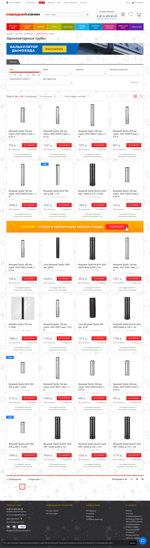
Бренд (45, 69)
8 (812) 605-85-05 (107, 16)
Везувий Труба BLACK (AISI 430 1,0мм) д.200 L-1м (57, 445)
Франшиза (90, 516)
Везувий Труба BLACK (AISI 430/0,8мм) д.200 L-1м (92, 266)
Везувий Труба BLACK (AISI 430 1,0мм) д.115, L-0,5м (92, 192)
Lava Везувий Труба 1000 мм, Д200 (56, 266)
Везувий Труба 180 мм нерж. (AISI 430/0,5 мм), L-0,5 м (22, 267)
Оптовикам (90, 513)
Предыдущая (15, 479)
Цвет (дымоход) (49, 79)
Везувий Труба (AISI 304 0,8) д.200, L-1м (55, 192)
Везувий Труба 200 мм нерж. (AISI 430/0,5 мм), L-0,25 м (126, 387)
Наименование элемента (19, 79)
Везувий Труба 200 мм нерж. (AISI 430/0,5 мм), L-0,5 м (126, 134)
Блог (59, 3)
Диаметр (80, 69)
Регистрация (139, 3)
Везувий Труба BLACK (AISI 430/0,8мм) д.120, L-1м (127, 325)
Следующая (33, 479)
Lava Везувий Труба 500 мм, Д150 (90, 325)
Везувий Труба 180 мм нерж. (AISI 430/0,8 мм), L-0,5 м (56, 134)
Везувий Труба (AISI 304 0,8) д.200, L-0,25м (21, 445)
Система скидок (52, 513)
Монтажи (51, 3)
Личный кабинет (52, 511)
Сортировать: (30, 96)
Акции (42, 3)
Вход (128, 3)
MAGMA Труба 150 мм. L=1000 (20, 325)
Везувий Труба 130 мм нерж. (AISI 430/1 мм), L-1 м (126, 267)
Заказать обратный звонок (107, 18)
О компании (30, 3)
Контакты (83, 3)
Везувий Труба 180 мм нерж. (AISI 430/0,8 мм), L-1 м (23, 193)
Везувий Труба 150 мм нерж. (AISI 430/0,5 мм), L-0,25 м (22, 134)
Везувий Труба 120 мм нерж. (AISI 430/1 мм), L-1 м (56, 387)
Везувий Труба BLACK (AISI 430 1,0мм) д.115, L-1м (127, 445)
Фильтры (13, 62)
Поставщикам (91, 511)
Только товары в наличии (72, 96)
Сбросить (134, 82)
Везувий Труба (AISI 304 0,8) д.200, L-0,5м (21, 385)
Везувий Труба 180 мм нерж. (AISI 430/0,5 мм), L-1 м (92, 134)
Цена (11, 69)
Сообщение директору (94, 519)
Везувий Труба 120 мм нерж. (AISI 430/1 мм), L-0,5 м (57, 327)
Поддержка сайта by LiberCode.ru (18, 531)
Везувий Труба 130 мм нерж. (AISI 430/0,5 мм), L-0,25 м (126, 193)
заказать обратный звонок (16, 511)
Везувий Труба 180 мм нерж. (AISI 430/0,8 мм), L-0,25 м (91, 387)
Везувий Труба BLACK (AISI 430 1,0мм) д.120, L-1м (92, 445)
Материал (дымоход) (118, 69)
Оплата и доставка (70, 3)
